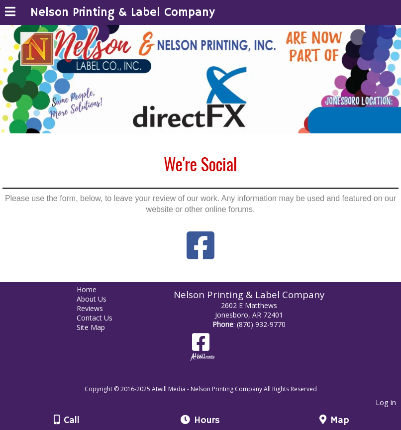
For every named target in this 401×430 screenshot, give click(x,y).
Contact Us (102, 317)
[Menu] (10, 12)
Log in (386, 402)
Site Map (98, 327)
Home (94, 289)
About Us (99, 299)
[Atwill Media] (209, 378)
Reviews (97, 308)
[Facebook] (200, 345)
